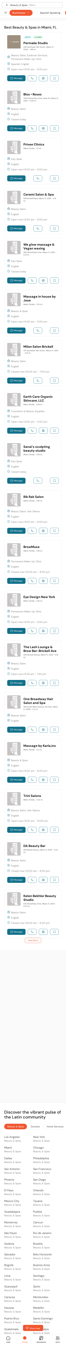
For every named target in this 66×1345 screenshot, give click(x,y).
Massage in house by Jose (39, 298)
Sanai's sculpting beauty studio (36, 449)
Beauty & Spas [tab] (15, 1126)
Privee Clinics (33, 144)
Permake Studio (35, 43)
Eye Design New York (39, 597)
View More (33, 940)
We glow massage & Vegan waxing (39, 246)
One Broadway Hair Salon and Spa (38, 701)
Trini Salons (32, 796)
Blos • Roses (32, 94)
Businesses (21, 12)
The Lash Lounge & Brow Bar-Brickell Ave (39, 649)
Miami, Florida (32, 148)
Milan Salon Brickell (38, 347)
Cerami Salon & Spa (38, 194)
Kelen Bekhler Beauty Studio (39, 898)
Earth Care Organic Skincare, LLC (38, 399)
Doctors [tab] (35, 1126)
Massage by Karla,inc (39, 746)
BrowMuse (31, 547)
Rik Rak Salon (33, 497)
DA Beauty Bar (34, 846)
